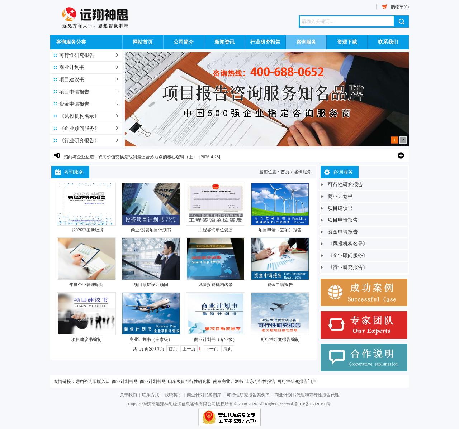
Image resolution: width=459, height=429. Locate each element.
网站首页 (143, 42)
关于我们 (128, 394)
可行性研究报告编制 (280, 339)
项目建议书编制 (86, 339)
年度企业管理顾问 (86, 284)
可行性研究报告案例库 (248, 394)
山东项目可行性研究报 (189, 381)
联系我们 (388, 42)
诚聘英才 (173, 394)
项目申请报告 (74, 92)
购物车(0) (400, 6)
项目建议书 (71, 79)
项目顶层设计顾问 (151, 284)
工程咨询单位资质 (215, 229)
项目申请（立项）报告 (280, 229)
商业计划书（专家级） (150, 339)
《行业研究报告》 (79, 140)
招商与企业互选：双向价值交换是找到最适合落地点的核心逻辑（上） (130, 157)
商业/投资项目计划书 (151, 229)
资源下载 (347, 42)
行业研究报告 (265, 42)
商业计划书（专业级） (215, 339)
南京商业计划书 (228, 381)
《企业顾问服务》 (79, 128)
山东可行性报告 (260, 381)
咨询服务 (306, 42)
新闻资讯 (224, 42)
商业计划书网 (125, 381)
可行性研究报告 (76, 55)
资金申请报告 (74, 104)
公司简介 (184, 42)
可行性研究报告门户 (297, 381)
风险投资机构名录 (215, 284)
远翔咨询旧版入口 (92, 381)
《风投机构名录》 (79, 116)
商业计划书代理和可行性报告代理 (307, 394)
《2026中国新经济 (86, 229)
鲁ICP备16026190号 (312, 403)
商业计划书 (71, 67)
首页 (285, 171)
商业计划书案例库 (204, 394)
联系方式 (150, 394)
